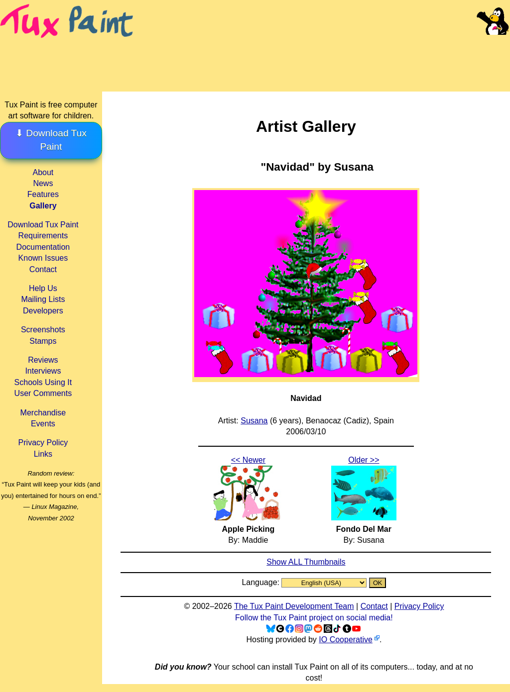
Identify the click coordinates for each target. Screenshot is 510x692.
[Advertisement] (322, 54)
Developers (43, 310)
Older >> (363, 460)
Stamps (42, 341)
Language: (261, 582)
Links (43, 454)
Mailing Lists (43, 299)
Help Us (43, 288)
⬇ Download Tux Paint (51, 140)
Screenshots (43, 329)
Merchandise (43, 412)
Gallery (42, 205)
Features (43, 194)
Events (43, 423)
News (43, 183)
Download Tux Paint (42, 224)
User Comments (43, 393)
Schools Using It (43, 382)
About (42, 172)
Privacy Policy (43, 442)
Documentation (43, 247)
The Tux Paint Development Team (294, 606)
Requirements (43, 235)
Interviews (43, 371)
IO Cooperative (346, 639)
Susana (254, 420)
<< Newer (248, 460)
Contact (43, 269)
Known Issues (43, 258)
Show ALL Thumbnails (305, 562)
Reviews (43, 360)
